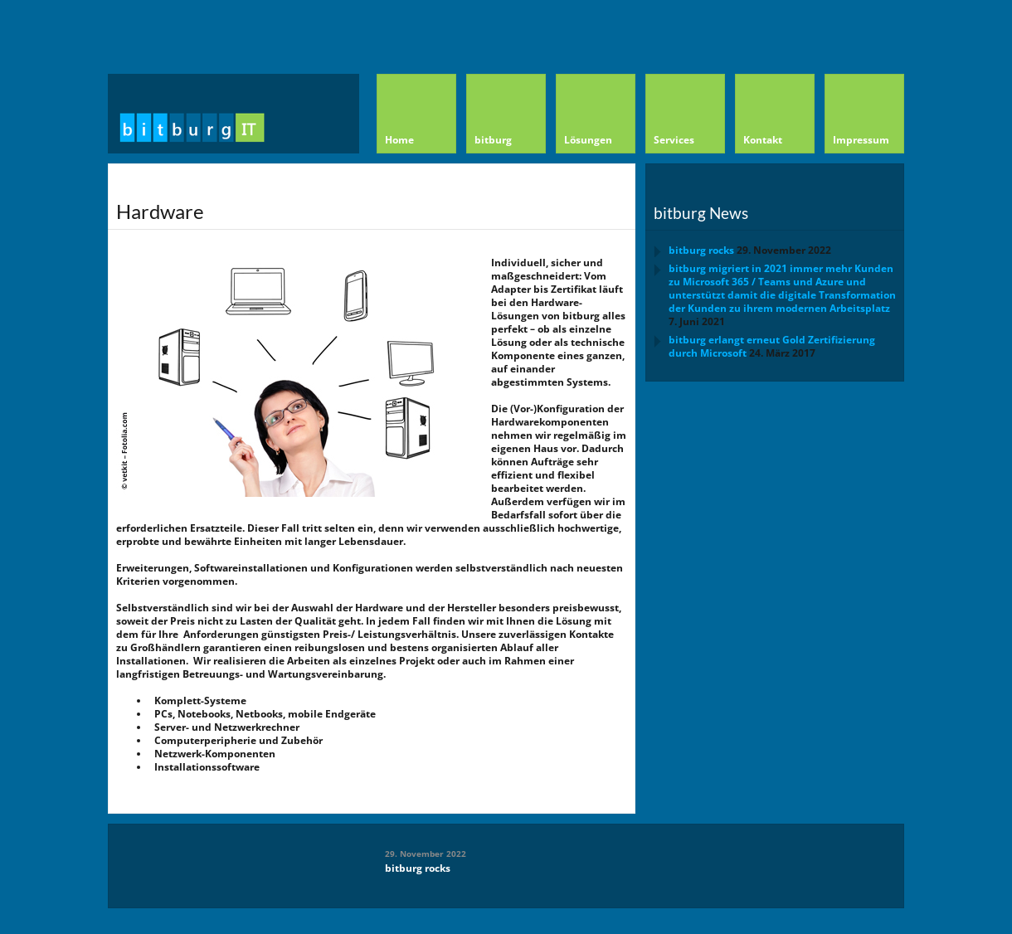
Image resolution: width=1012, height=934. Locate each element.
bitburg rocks (701, 250)
